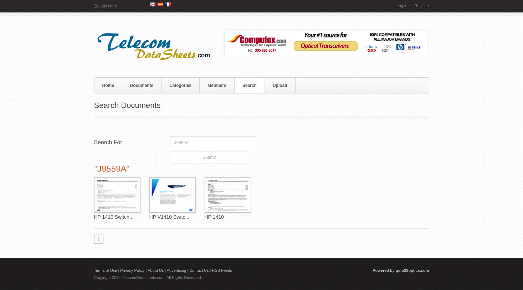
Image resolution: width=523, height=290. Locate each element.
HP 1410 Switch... (114, 217)
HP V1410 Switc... (169, 217)
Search (249, 85)
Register (422, 6)
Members (216, 85)
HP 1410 (214, 217)
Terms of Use (105, 270)
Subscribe (109, 6)
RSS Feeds (222, 270)
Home (108, 85)
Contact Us (199, 270)
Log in (402, 6)
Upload (280, 85)
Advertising (176, 270)
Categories (180, 85)
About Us (156, 270)
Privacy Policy (132, 270)
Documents (141, 85)
